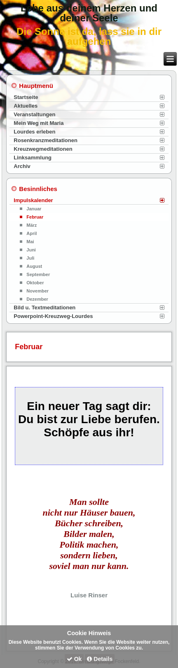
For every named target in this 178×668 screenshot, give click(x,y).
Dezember (37, 299)
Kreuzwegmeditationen (43, 149)
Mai (30, 241)
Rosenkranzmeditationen (45, 140)
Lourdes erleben (34, 132)
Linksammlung (33, 157)
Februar (34, 216)
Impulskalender (33, 200)
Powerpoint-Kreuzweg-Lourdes (53, 316)
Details (99, 659)
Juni (31, 249)
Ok (74, 659)
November (37, 290)
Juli (30, 258)
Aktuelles (25, 106)
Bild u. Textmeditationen (44, 307)
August (34, 266)
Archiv (22, 166)
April (31, 233)
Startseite (26, 97)
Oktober (35, 282)
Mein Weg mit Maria (38, 123)
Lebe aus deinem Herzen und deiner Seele (89, 12)
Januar (33, 208)
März (31, 225)
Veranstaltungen (34, 114)
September (38, 274)
